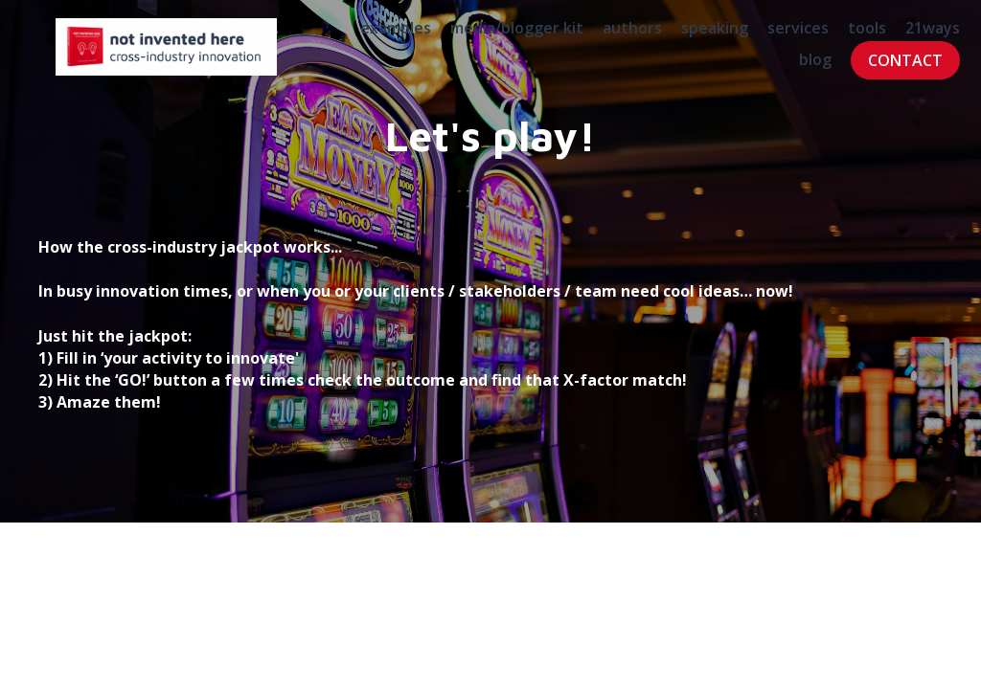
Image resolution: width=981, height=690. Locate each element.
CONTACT (883, 68)
